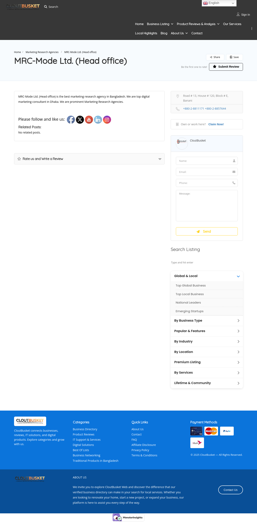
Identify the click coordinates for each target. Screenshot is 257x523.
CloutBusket (198, 141)
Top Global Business (191, 287)
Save (234, 57)
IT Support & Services (87, 441)
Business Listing (158, 24)
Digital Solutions (83, 447)
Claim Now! (216, 124)
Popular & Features (189, 332)
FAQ (134, 441)
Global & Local (186, 278)
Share (215, 57)
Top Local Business (190, 296)
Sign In (245, 14)
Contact (196, 33)
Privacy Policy (140, 452)
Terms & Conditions (144, 457)
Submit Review (224, 66)
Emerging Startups (190, 313)
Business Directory (85, 431)
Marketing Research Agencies (42, 52)
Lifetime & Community (192, 385)
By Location (183, 353)
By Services (183, 374)
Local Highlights (146, 33)
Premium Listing (187, 364)
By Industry (183, 343)
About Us (177, 33)
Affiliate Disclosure (144, 447)
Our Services (232, 24)
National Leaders (188, 304)
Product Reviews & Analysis (196, 24)
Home (139, 24)
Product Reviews (83, 436)
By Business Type (188, 322)
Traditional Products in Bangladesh (95, 462)
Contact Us (231, 491)
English (211, 3)
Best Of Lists (81, 452)
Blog (164, 33)
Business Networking (86, 457)
